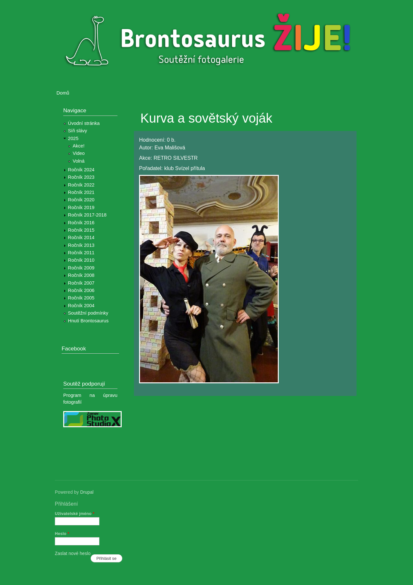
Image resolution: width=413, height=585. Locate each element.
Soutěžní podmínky (88, 313)
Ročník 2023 (81, 177)
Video (79, 153)
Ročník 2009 (81, 267)
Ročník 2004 (81, 305)
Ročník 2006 (81, 290)
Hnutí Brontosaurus (88, 320)
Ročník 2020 (81, 199)
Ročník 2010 (81, 260)
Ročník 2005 (81, 297)
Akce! (79, 145)
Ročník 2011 (81, 252)
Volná (79, 161)
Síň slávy (77, 130)
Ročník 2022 (81, 184)
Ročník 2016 (81, 222)
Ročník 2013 (81, 245)
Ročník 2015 (81, 230)
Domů (62, 93)
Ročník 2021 (81, 192)
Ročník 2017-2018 (87, 214)
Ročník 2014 (81, 237)
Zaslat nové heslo (73, 553)
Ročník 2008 (81, 275)
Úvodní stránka (84, 123)
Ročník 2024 (81, 169)
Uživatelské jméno (75, 513)
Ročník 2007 (81, 283)
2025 (73, 138)
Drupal (87, 492)
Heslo (62, 533)
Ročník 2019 (81, 207)
